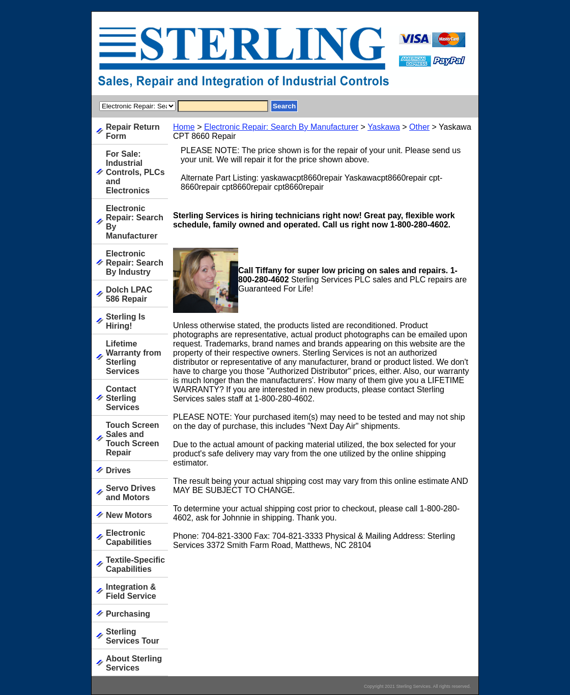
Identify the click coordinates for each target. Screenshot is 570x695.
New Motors (129, 515)
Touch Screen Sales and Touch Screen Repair (132, 439)
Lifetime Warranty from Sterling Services (133, 357)
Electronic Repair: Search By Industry (134, 262)
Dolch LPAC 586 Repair (129, 294)
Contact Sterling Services (122, 398)
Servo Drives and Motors (131, 493)
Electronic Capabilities (129, 537)
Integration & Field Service (131, 591)
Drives (118, 470)
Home (184, 127)
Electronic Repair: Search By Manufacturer (281, 127)
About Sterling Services (134, 663)
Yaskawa (383, 127)
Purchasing (128, 614)
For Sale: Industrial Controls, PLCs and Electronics (135, 172)
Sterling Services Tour (132, 636)
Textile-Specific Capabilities (135, 564)
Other (419, 127)
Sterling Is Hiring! (125, 321)
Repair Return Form (133, 131)
